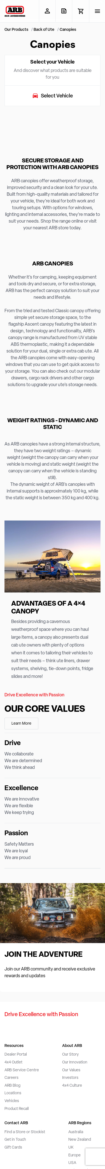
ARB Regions (79, 1123)
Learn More (21, 724)
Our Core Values (44, 709)
